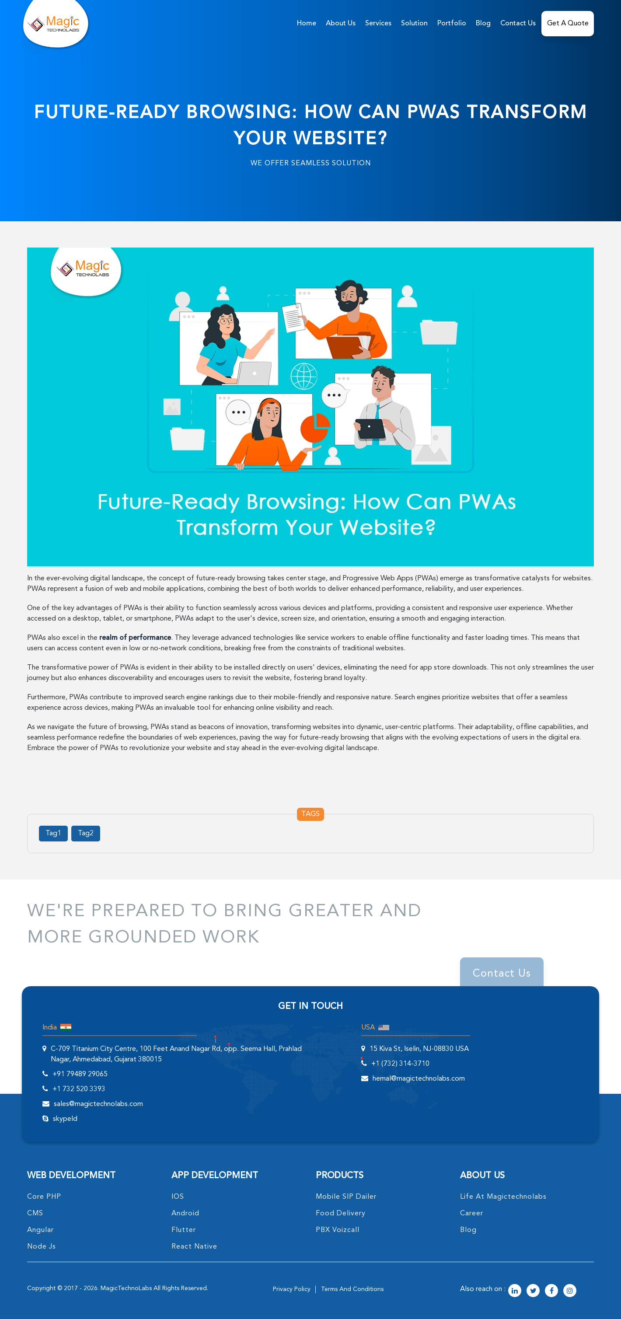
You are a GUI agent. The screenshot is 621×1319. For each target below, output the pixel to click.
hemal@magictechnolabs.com (419, 1078)
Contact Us (518, 23)
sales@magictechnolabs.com (98, 1104)
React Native (194, 1246)
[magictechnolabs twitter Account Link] (533, 1291)
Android (185, 1213)
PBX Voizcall (337, 1230)
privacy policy (291, 1289)
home (306, 23)
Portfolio (451, 23)
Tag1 (53, 833)
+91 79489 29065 (80, 1074)
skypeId (65, 1119)
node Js (41, 1246)
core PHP (44, 1196)
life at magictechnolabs (503, 1196)
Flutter (183, 1230)
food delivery (341, 1213)
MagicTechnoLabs (126, 1288)
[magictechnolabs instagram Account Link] (570, 1291)
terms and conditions (352, 1289)
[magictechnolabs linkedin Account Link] (515, 1291)
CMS (35, 1213)
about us (341, 23)
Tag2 (86, 833)
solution (414, 23)
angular (40, 1230)
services (378, 23)
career (471, 1213)
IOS (177, 1196)
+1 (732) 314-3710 (400, 1064)
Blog (483, 23)
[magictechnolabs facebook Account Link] (551, 1291)
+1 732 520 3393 (78, 1089)
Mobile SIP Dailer (346, 1196)
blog (468, 1230)
